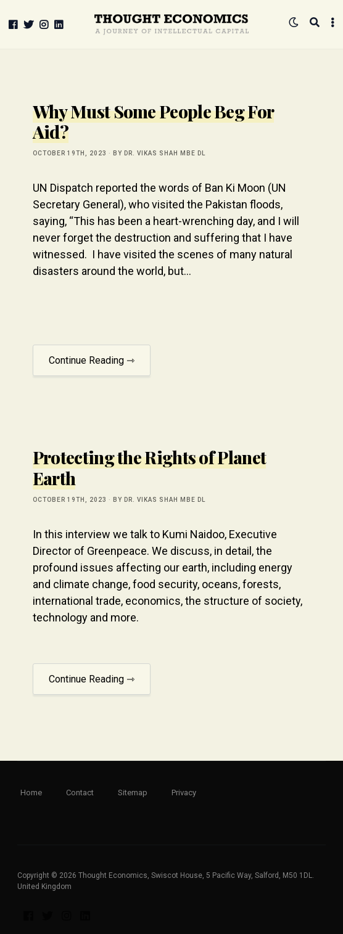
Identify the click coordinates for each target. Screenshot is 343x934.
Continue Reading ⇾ (91, 360)
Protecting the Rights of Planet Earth (149, 468)
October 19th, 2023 (70, 153)
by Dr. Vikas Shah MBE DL (159, 153)
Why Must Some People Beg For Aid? (153, 122)
